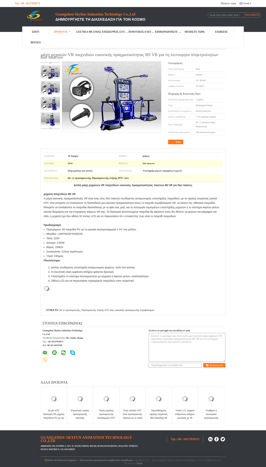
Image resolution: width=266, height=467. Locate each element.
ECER (139, 463)
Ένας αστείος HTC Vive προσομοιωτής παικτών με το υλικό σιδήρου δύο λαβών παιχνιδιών (132, 418)
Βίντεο (36, 42)
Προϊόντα (62, 31)
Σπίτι (35, 31)
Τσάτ (176, 142)
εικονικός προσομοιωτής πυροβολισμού (134, 310)
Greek (247, 3)
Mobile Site (51, 460)
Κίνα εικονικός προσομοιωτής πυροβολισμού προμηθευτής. (107, 460)
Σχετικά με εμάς (88, 31)
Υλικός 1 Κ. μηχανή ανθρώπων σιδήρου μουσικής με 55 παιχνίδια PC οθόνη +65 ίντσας (185, 418)
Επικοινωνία (214, 365)
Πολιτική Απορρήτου (67, 460)
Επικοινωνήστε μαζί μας (168, 31)
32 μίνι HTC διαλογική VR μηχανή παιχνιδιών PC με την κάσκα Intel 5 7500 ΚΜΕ (53, 418)
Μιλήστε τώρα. (228, 3)
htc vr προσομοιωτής (69, 310)
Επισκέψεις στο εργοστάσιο (115, 31)
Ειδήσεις (221, 31)
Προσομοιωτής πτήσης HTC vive (97, 310)
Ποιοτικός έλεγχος (142, 31)
